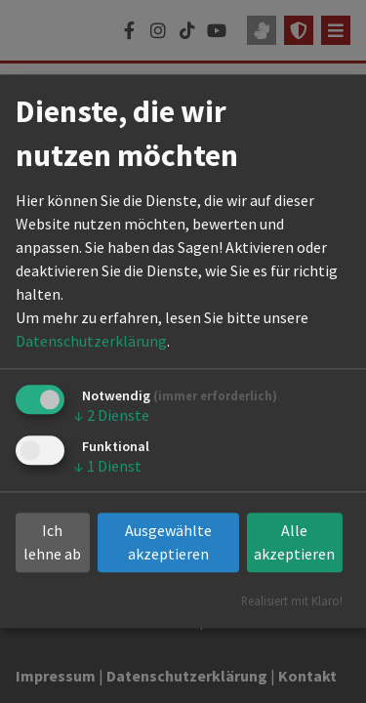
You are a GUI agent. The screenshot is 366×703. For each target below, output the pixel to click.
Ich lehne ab (52, 542)
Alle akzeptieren (294, 542)
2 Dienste (111, 415)
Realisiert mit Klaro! (292, 601)
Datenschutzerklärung (91, 341)
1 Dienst (108, 466)
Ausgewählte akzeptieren (168, 542)
